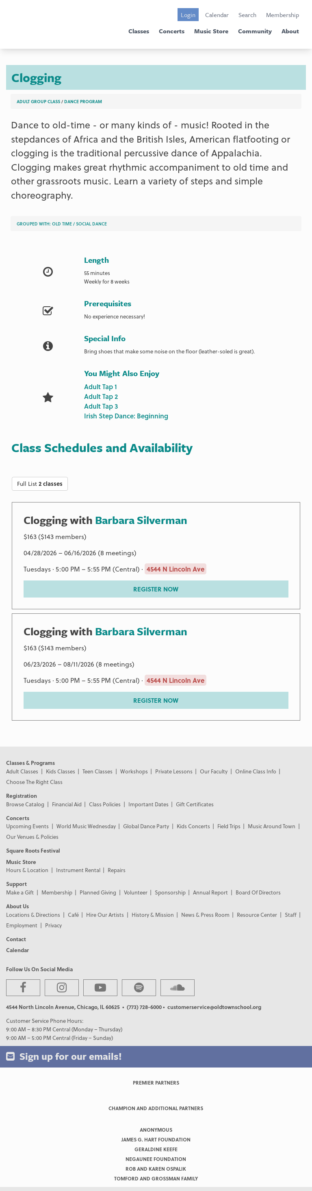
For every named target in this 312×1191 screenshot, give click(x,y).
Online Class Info (255, 771)
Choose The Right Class (34, 782)
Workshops (134, 771)
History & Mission (153, 914)
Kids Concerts (193, 826)
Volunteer (135, 892)
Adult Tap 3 (101, 406)
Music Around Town (271, 826)
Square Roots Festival (33, 850)
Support (16, 884)
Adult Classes (22, 771)
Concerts (171, 30)
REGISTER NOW (155, 589)
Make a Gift (20, 892)
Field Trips (228, 826)
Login (188, 14)
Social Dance (91, 224)
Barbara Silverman (141, 520)
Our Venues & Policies (32, 836)
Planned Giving (98, 892)
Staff (291, 914)
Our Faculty (214, 771)
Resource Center (257, 914)
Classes (138, 30)
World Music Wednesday (86, 826)
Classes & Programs (30, 763)
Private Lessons (174, 771)
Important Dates (148, 804)
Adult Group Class (38, 101)
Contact (16, 939)
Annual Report (210, 892)
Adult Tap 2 (101, 396)
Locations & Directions (33, 914)
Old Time (62, 224)
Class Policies (105, 804)
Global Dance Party (146, 826)
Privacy (53, 925)
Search (247, 14)
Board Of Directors (258, 892)
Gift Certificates (195, 804)
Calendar (217, 14)
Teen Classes (97, 771)
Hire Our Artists (105, 914)
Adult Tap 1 (100, 386)
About (290, 30)
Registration (21, 795)
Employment (21, 925)
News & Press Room (205, 914)
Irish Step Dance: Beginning (126, 415)
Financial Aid (67, 804)
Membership (282, 14)
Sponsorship (170, 892)
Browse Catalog (25, 804)
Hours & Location (27, 870)
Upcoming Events (27, 826)
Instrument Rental (78, 870)
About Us (17, 906)
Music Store (211, 30)
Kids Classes (60, 771)
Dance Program (83, 101)
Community (255, 30)
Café (73, 914)
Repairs (117, 870)
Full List (40, 483)
